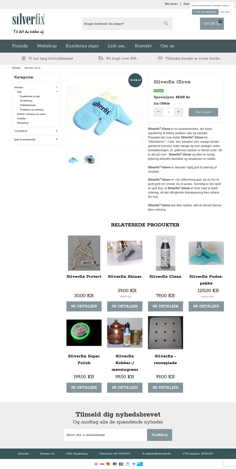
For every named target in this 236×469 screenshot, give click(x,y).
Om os (167, 46)
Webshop (47, 46)
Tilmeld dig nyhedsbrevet (118, 414)
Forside (20, 46)
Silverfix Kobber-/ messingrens (125, 363)
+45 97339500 (121, 453)
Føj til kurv (203, 112)
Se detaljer (84, 306)
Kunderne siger (82, 46)
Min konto (171, 4)
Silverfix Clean (165, 276)
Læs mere (225, 12)
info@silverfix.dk (160, 453)
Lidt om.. (117, 46)
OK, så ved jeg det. (206, 12)
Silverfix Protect (84, 276)
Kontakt (143, 46)
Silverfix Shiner (125, 276)
